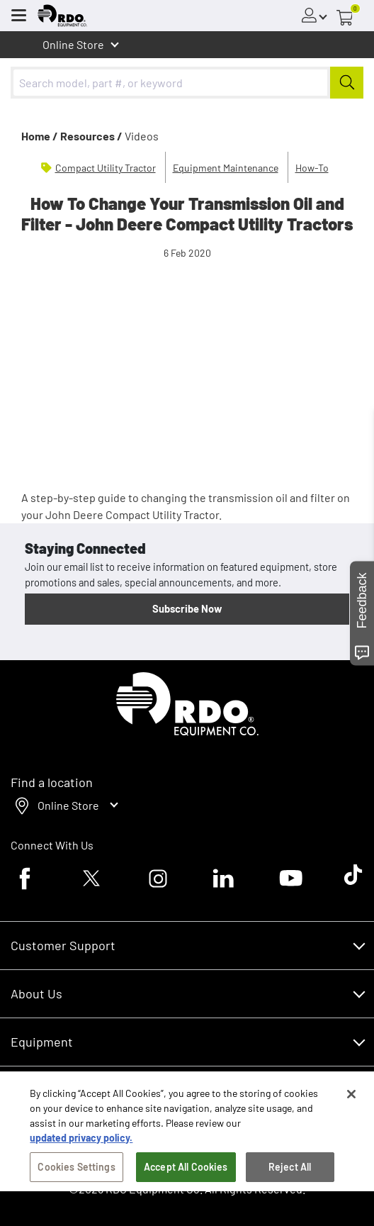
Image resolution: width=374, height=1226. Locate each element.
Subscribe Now (187, 608)
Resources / (91, 136)
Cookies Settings (76, 1175)
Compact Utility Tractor (105, 168)
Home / (39, 136)
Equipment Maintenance (225, 168)
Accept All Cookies (186, 1175)
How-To (312, 168)
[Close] (351, 1102)
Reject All (289, 1175)
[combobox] (187, 83)
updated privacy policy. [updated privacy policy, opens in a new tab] (81, 1145)
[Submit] (346, 83)
